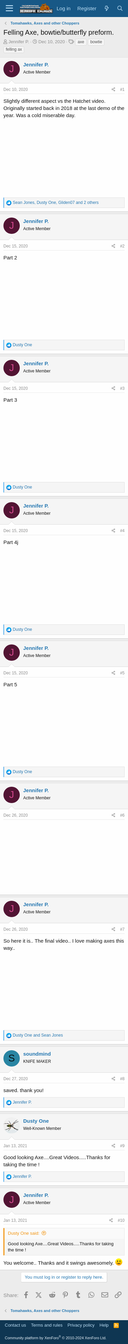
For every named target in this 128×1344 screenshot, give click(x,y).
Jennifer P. (19, 41)
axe (80, 41)
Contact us (15, 1325)
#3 (122, 388)
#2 (122, 246)
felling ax (14, 49)
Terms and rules (46, 1325)
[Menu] (9, 8)
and (38, 1035)
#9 (122, 1145)
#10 (121, 1220)
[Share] (113, 90)
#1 (122, 89)
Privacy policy (81, 1325)
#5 (122, 673)
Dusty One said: (24, 1233)
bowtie (96, 41)
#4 (122, 530)
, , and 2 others (56, 202)
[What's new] (106, 8)
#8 (122, 1078)
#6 (122, 815)
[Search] (120, 8)
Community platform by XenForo (55, 1338)
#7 (122, 929)
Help (104, 1325)
